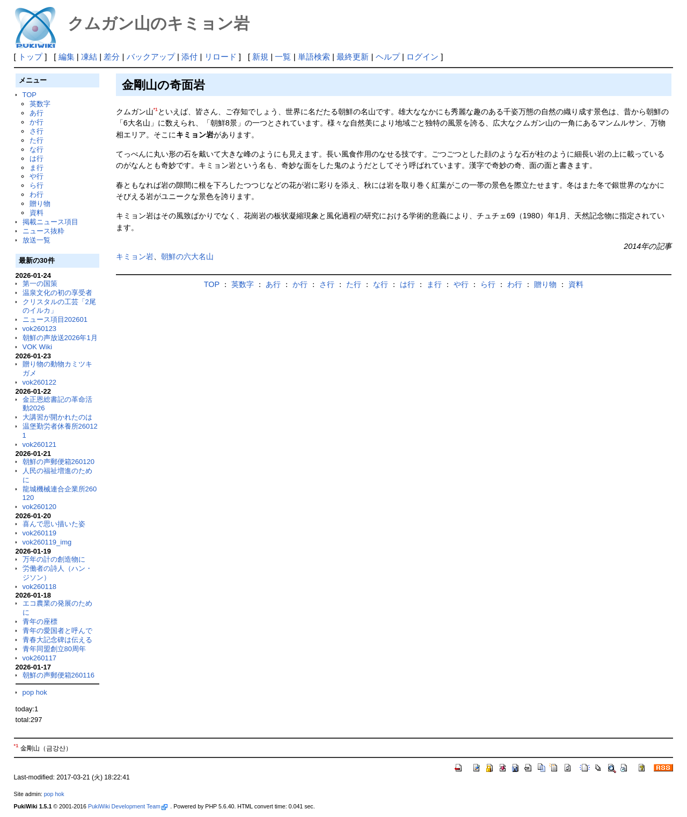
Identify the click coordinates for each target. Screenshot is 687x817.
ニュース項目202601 (55, 319)
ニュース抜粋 (43, 231)
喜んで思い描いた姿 (54, 524)
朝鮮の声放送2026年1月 (60, 338)
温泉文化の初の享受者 (57, 293)
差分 (112, 56)
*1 (156, 109)
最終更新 (353, 56)
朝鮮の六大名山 (187, 256)
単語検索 (314, 56)
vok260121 (40, 444)
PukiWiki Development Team (127, 806)
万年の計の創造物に (54, 559)
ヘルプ (388, 56)
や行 (36, 176)
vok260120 (40, 507)
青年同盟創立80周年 (54, 649)
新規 (260, 56)
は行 (36, 158)
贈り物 (40, 204)
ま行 (36, 168)
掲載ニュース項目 (50, 222)
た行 (36, 140)
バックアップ (151, 56)
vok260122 (40, 382)
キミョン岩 (135, 256)
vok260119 (40, 533)
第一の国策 (40, 283)
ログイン (422, 56)
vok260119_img (47, 542)
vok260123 (40, 329)
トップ (30, 56)
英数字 (40, 104)
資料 (36, 213)
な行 (36, 149)
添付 (189, 56)
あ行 (36, 113)
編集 (67, 56)
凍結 (89, 56)
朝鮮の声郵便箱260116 (58, 675)
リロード (220, 56)
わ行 (36, 194)
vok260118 (40, 587)
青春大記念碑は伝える (57, 640)
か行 (36, 122)
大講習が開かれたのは (57, 417)
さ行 (36, 131)
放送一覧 (36, 240)
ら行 (36, 185)
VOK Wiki (38, 347)
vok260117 (40, 658)
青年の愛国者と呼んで (57, 631)
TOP (29, 95)
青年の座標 (40, 621)
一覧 (283, 56)
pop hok (35, 692)
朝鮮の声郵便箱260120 (58, 462)
